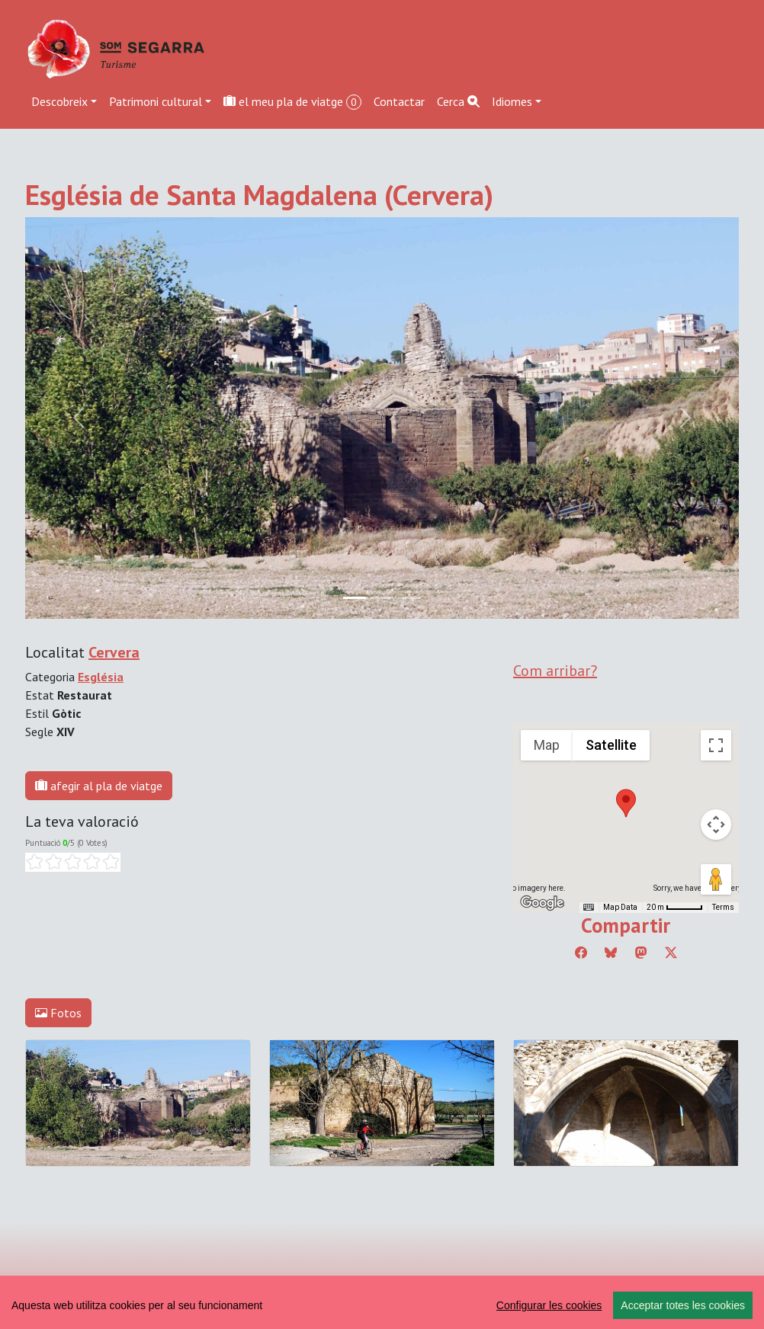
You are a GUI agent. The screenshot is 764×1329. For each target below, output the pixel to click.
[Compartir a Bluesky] (611, 952)
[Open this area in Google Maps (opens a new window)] (542, 903)
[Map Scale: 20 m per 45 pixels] (675, 907)
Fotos (58, 1012)
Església (101, 676)
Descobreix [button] (59, 101)
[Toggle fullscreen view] (716, 745)
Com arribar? (555, 671)
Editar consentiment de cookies (105, 1291)
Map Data (620, 907)
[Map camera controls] (716, 824)
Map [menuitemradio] (547, 745)
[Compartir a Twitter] (671, 952)
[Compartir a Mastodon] (641, 952)
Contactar (399, 101)
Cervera (114, 652)
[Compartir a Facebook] (581, 952)
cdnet (134, 1310)
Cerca (458, 101)
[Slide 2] (409, 598)
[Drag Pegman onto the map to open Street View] (716, 879)
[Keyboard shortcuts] (588, 907)
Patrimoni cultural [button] (155, 101)
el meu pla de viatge (292, 102)
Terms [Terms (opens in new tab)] (723, 907)
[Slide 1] (382, 598)
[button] (626, 803)
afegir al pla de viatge (98, 785)
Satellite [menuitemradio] (611, 745)
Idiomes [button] (512, 101)
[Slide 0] (354, 598)
